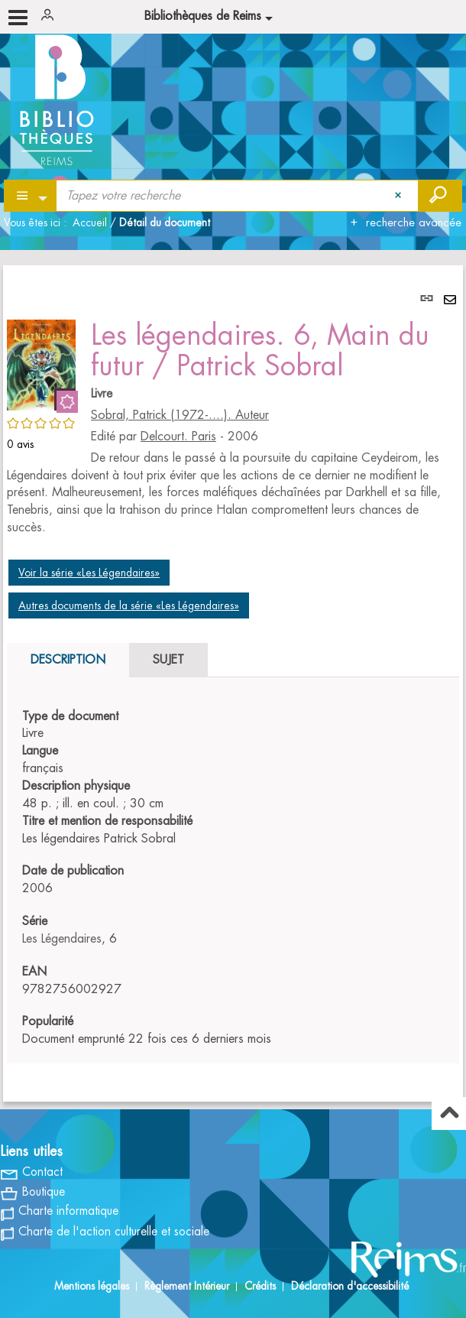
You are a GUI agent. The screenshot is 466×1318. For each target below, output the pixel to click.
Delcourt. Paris (178, 436)
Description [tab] (68, 660)
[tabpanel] (233, 683)
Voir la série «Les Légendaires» (89, 572)
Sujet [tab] (168, 660)
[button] (41, 362)
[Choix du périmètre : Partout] (31, 195)
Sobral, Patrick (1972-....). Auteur (180, 415)
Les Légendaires (62, 939)
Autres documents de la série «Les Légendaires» (128, 605)
